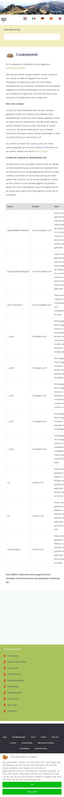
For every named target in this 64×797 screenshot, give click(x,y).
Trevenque (12, 656)
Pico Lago (12, 705)
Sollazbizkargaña (15, 680)
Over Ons (55, 737)
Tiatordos (11, 711)
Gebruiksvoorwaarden (16, 68)
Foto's (33, 737)
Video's (43, 737)
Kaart (5, 737)
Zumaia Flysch (14, 674)
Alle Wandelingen (18, 737)
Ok (32, 784)
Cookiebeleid (24, 748)
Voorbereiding (27, 743)
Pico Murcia (13, 699)
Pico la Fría (56, 11)
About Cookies (41, 151)
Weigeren (32, 791)
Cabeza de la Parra (16, 662)
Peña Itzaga (12, 686)
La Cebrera (12, 668)
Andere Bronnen (41, 748)
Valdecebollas (14, 692)
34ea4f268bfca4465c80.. (18, 230)
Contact (13, 743)
